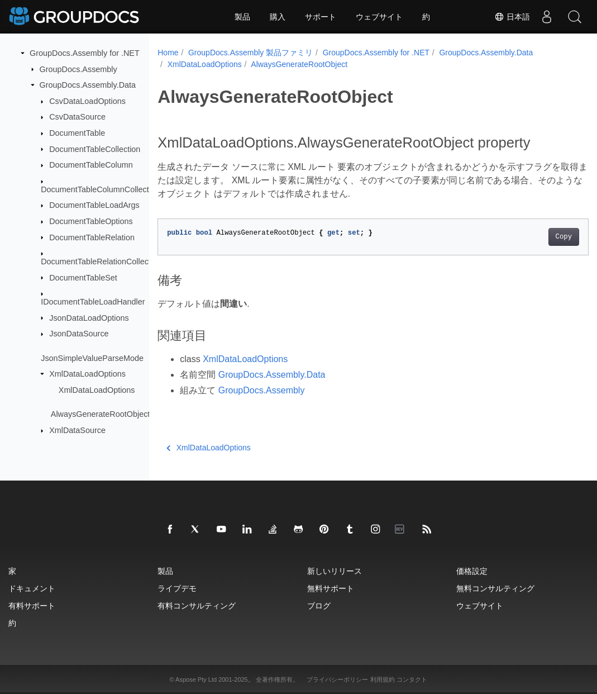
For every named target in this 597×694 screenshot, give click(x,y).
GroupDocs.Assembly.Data (88, 84)
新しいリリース (334, 570)
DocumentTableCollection (94, 148)
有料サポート (31, 605)
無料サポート (330, 588)
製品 (242, 16)
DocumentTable (77, 133)
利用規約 (382, 679)
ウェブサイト (379, 16)
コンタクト (412, 679)
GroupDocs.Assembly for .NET (85, 53)
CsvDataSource (77, 116)
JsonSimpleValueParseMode (92, 357)
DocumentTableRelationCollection (101, 261)
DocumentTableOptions (91, 221)
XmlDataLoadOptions (87, 373)
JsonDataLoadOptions (88, 317)
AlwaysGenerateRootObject (100, 414)
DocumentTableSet (83, 277)
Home (167, 52)
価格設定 (472, 570)
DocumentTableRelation (92, 236)
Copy (534, 237)
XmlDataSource (77, 430)
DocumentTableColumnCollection (100, 188)
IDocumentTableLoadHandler (93, 301)
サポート (320, 16)
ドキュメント (31, 588)
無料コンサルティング (495, 588)
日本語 (512, 17)
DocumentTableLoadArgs (94, 205)
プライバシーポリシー (337, 679)
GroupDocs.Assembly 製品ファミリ (250, 52)
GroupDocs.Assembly (78, 68)
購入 (277, 16)
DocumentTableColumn (91, 164)
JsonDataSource (78, 333)
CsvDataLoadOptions (87, 101)
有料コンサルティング (196, 605)
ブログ (319, 605)
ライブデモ (177, 588)
